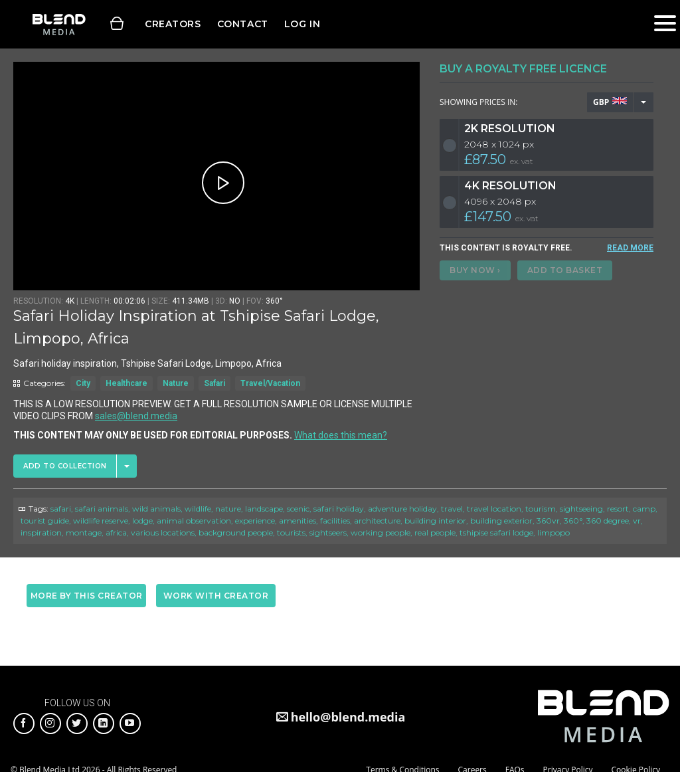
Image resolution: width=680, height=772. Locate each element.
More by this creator (87, 596)
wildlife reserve (100, 521)
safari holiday (338, 509)
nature (228, 509)
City (83, 383)
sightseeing (581, 509)
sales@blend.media (136, 416)
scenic (298, 509)
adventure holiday (402, 509)
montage (84, 532)
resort (618, 509)
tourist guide (45, 521)
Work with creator (216, 596)
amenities (297, 521)
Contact (242, 24)
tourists (291, 532)
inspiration (41, 532)
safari (60, 509)
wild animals (156, 509)
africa (116, 532)
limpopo (553, 532)
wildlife (198, 509)
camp (644, 509)
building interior (435, 521)
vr (637, 521)
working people (380, 532)
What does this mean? (340, 435)
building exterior (501, 521)
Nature (176, 383)
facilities (335, 521)
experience (255, 521)
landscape (264, 509)
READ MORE (630, 247)
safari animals (101, 509)
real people (435, 532)
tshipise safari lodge (496, 532)
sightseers (328, 532)
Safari (214, 383)
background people (236, 532)
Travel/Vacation (270, 383)
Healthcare (126, 383)
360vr (548, 521)
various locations (163, 532)
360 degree (607, 521)
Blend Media (59, 24)
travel (452, 509)
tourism (540, 509)
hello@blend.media (348, 717)
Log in (302, 24)
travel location (494, 509)
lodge (142, 521)
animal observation (194, 521)
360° (573, 521)
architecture (377, 521)
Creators (173, 24)
